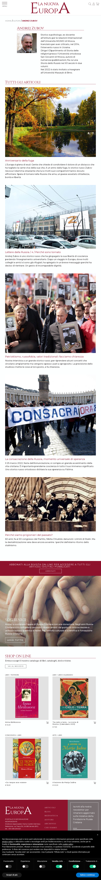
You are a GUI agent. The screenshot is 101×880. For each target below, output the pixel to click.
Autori (49, 820)
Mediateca (51, 815)
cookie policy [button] (68, 844)
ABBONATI (50, 571)
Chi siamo (51, 827)
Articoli (50, 807)
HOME (8, 21)
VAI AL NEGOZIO (16, 666)
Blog (48, 812)
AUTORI (16, 21)
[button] (97, 835)
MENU (4, 4)
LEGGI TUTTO (15, 640)
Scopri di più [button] (11, 875)
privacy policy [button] (7, 842)
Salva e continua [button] (87, 875)
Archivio (50, 824)
